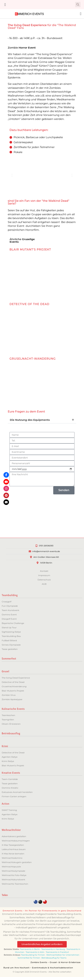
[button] (5, 4)
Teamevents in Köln (35, 952)
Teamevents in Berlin (30, 949)
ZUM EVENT (26, 286)
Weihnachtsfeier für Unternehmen (62, 955)
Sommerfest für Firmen (29, 958)
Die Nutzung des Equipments (30, 419)
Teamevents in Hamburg (53, 949)
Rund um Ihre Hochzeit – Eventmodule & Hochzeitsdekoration (38, 967)
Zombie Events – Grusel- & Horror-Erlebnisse (56, 962)
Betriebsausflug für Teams (53, 958)
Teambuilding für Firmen (33, 955)
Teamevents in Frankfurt (57, 952)
